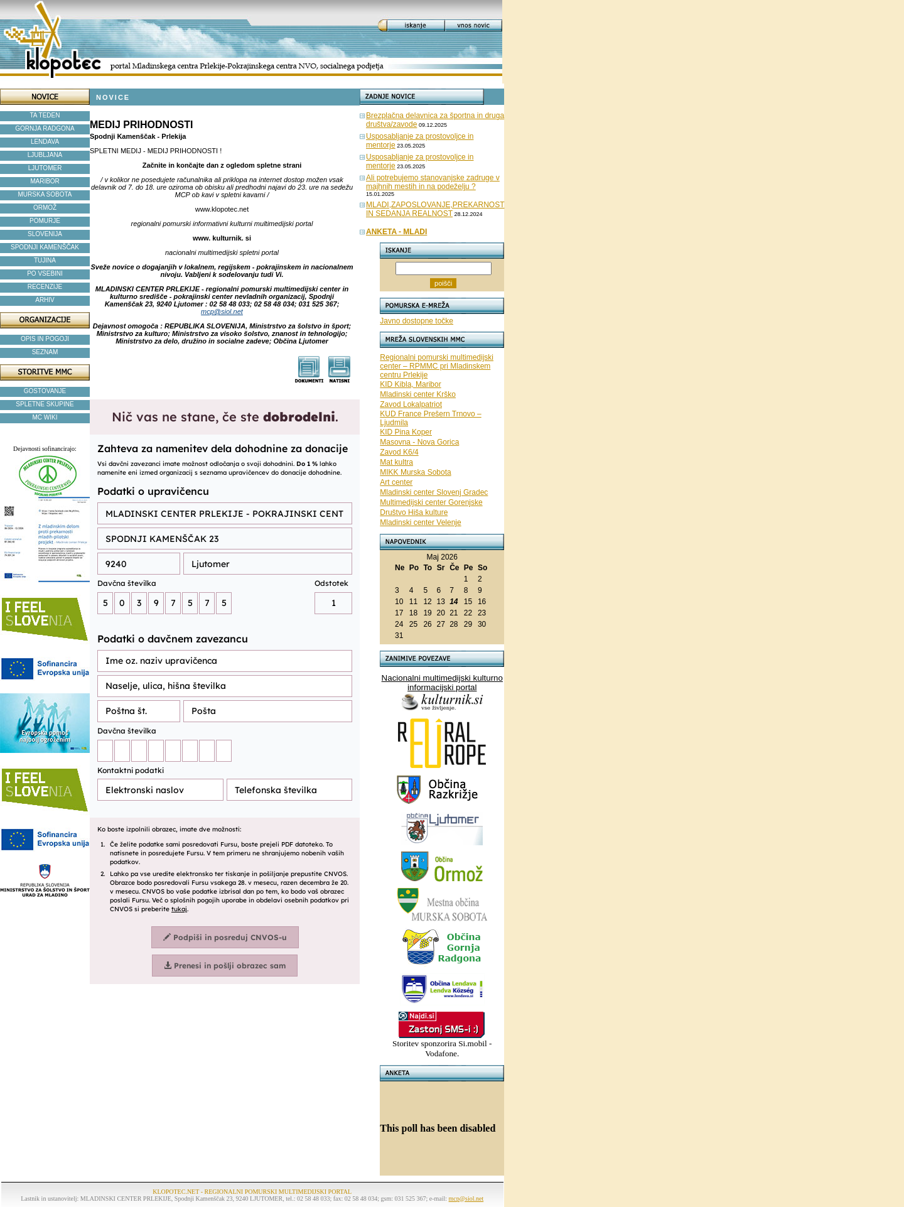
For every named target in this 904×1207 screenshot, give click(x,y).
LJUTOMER (45, 168)
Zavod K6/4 (399, 452)
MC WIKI (45, 417)
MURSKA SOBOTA (45, 194)
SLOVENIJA (45, 233)
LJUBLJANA (45, 154)
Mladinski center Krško (418, 394)
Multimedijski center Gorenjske (431, 502)
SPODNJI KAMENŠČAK (45, 247)
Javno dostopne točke (416, 321)
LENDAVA (45, 141)
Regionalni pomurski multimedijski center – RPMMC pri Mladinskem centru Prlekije (436, 366)
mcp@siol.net (222, 311)
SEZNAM (45, 352)
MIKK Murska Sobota (415, 472)
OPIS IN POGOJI (45, 338)
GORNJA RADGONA (44, 128)
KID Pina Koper (406, 432)
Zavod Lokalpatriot (411, 404)
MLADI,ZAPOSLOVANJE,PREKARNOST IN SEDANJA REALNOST (435, 209)
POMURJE (45, 220)
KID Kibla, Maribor (410, 384)
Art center (396, 482)
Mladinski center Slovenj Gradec (434, 492)
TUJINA (45, 260)
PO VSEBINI (45, 273)
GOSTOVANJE (45, 390)
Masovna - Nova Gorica (419, 442)
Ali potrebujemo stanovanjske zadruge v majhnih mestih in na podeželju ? (433, 182)
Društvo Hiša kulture (414, 512)
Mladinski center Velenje (420, 522)
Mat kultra (396, 462)
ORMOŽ (44, 207)
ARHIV (45, 299)
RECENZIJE (45, 286)
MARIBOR (45, 181)
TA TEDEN (45, 115)
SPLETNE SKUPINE (44, 404)
